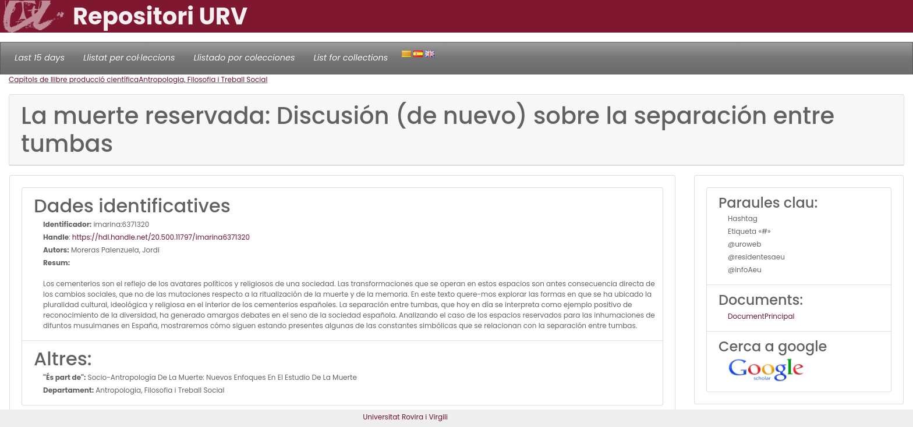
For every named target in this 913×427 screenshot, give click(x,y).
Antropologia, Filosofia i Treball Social (203, 79)
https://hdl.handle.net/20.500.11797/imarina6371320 (161, 237)
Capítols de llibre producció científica (74, 79)
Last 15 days (40, 57)
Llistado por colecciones (244, 57)
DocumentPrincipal (761, 316)
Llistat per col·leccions (129, 57)
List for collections (350, 57)
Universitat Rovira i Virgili (405, 417)
